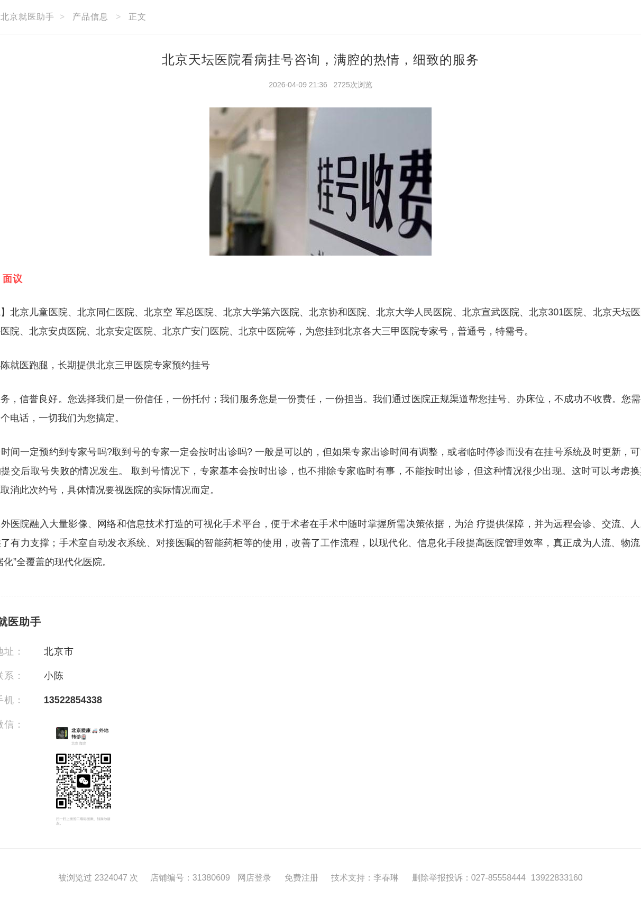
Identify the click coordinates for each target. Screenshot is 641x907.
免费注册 (301, 877)
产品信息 (90, 16)
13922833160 (557, 877)
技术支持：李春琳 (365, 877)
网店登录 (254, 877)
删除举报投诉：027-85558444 (469, 877)
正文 (137, 16)
